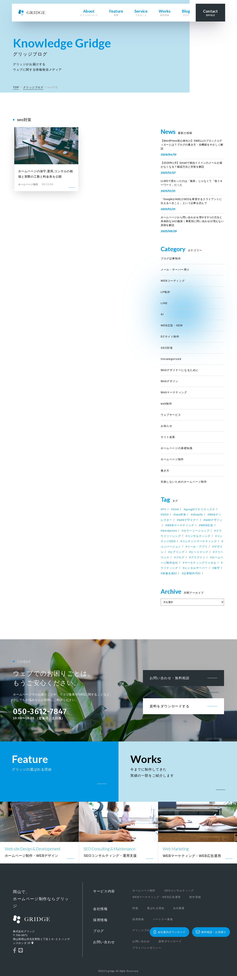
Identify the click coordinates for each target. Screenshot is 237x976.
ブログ (98, 931)
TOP (16, 87)
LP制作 (165, 292)
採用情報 (100, 920)
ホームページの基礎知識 (177, 448)
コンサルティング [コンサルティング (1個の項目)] (199, 536)
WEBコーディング (173, 280)
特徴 (135, 908)
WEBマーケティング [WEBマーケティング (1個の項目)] (180, 525)
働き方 (165, 470)
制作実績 (195, 897)
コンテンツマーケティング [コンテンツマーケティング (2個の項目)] (199, 541)
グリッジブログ (33, 87)
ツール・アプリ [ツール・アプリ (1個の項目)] (197, 546)
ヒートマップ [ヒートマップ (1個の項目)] (199, 551)
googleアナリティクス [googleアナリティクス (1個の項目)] (200, 509)
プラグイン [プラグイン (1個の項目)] (198, 557)
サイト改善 (168, 437)
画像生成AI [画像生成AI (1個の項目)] (169, 573)
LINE (164, 303)
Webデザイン (169, 381)
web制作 (166, 403)
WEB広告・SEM (172, 325)
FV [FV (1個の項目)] (164, 509)
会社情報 (100, 909)
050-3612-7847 (40, 711)
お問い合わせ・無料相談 (170, 678)
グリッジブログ (142, 930)
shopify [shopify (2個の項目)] (198, 514)
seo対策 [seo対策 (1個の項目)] (180, 514)
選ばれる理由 (155, 908)
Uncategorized (171, 358)
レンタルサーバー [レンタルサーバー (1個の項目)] (196, 567)
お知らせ (166, 425)
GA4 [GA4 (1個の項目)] (176, 509)
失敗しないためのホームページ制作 (184, 481)
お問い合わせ (104, 942)
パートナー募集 (163, 919)
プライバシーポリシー (146, 947)
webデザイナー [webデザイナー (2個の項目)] (189, 519)
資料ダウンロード (170, 941)
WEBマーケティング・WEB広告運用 (156, 897)
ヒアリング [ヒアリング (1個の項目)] (177, 551)
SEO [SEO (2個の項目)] (165, 514)
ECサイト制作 (170, 336)
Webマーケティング (174, 392)
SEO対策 (167, 347)
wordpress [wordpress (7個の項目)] (169, 530)
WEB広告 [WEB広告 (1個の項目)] (207, 525)
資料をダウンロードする (170, 706)
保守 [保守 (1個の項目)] (217, 567)
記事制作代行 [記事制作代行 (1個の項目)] (192, 573)
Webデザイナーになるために (180, 370)
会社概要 (179, 908)
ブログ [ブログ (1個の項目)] (180, 557)
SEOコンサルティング (179, 890)
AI (162, 314)
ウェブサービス (171, 414)
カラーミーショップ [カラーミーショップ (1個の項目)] (196, 530)
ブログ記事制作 (171, 258)
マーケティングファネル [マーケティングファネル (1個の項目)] (200, 562)
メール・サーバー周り (175, 269)
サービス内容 (104, 891)
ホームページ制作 (172, 459)
